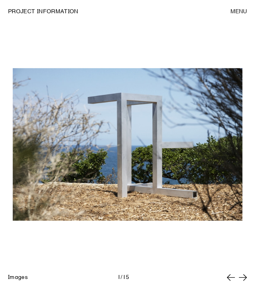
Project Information (43, 11)
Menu (238, 11)
